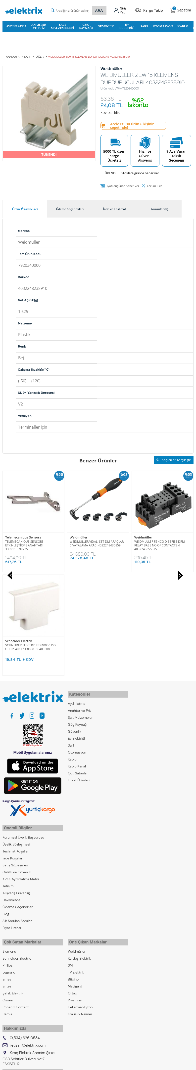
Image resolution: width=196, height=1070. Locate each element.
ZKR (5, 1001)
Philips (7, 853)
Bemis (7, 902)
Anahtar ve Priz (38, 25)
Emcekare (10, 1008)
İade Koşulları (12, 748)
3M (70, 853)
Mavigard (75, 874)
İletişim (7, 775)
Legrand (8, 860)
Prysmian (75, 888)
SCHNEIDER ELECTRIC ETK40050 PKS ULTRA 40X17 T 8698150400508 (159, 542)
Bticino (73, 867)
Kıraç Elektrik (12, 973)
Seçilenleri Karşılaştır (173, 459)
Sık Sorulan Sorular (17, 810)
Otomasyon (163, 25)
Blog (5, 803)
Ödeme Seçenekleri (17, 796)
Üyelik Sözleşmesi (16, 734)
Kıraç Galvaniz (13, 994)
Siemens (9, 839)
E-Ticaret (83, 1064)
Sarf (144, 25)
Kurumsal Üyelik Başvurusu (23, 727)
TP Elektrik (76, 860)
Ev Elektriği (127, 25)
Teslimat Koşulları (15, 741)
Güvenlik (106, 25)
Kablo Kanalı (77, 660)
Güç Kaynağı (86, 25)
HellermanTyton (80, 895)
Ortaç (72, 881)
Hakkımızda (11, 789)
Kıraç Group (11, 966)
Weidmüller (14, 537)
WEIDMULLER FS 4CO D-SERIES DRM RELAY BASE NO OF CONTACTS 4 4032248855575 (95, 544)
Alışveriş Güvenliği (16, 782)
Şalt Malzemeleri (62, 25)
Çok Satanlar (78, 667)
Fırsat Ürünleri (79, 674)
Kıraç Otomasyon (16, 987)
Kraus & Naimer (80, 902)
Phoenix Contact (15, 895)
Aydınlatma (16, 25)
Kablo (183, 25)
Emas (6, 867)
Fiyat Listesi (11, 817)
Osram (7, 888)
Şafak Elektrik (12, 881)
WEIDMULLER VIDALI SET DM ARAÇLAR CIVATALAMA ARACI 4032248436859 (32, 542)
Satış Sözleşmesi (15, 755)
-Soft (72, 1064)
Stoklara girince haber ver (140, 172)
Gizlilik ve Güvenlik (16, 761)
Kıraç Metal (11, 980)
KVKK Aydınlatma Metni (20, 768)
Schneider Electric (147, 537)
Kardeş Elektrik (79, 846)
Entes (6, 874)
